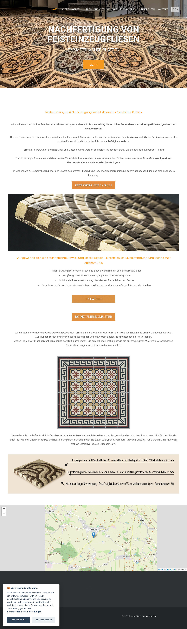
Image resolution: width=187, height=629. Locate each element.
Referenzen (148, 9)
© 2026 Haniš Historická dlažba (139, 616)
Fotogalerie (127, 9)
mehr (93, 64)
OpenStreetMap (172, 569)
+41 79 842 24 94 (90, 590)
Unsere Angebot (69, 9)
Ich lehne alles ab (44, 620)
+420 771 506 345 (87, 588)
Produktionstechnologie (101, 9)
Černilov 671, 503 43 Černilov (73, 590)
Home (54, 9)
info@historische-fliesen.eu (73, 594)
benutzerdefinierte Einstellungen (24, 612)
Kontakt (163, 9)
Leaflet (160, 569)
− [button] (4, 513)
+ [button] (4, 509)
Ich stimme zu (18, 620)
